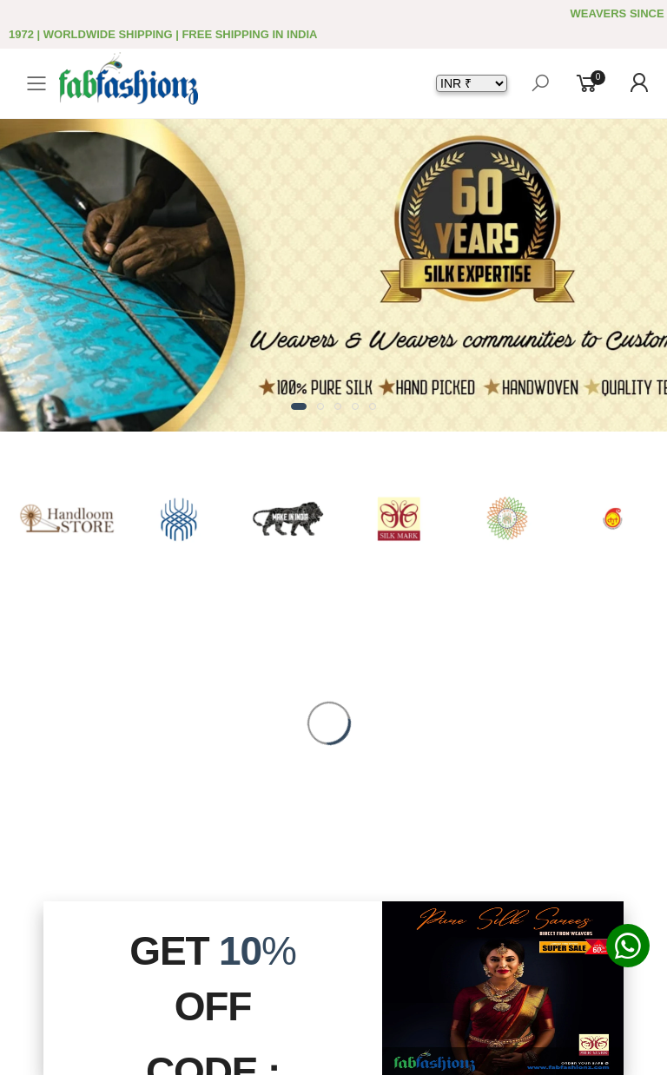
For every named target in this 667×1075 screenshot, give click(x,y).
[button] (299, 406)
